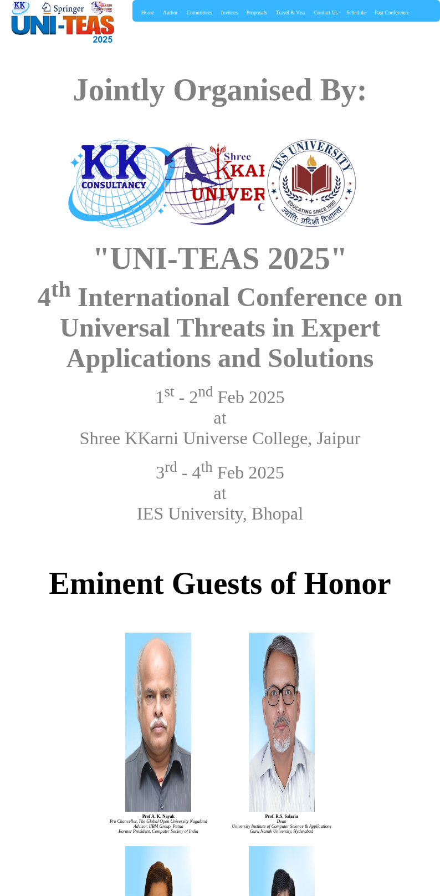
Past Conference (392, 13)
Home (147, 13)
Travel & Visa (290, 13)
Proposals (257, 13)
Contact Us (326, 13)
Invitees (229, 13)
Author (170, 13)
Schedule (356, 13)
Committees (199, 13)
